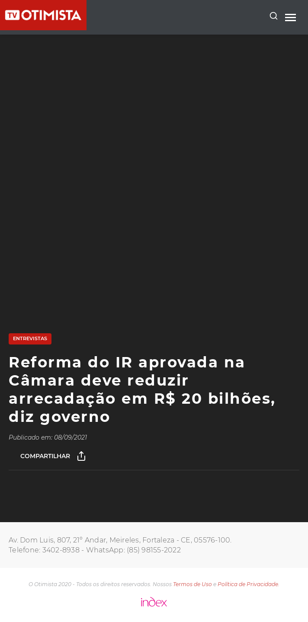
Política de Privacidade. (248, 584)
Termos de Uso (192, 584)
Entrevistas (30, 338)
